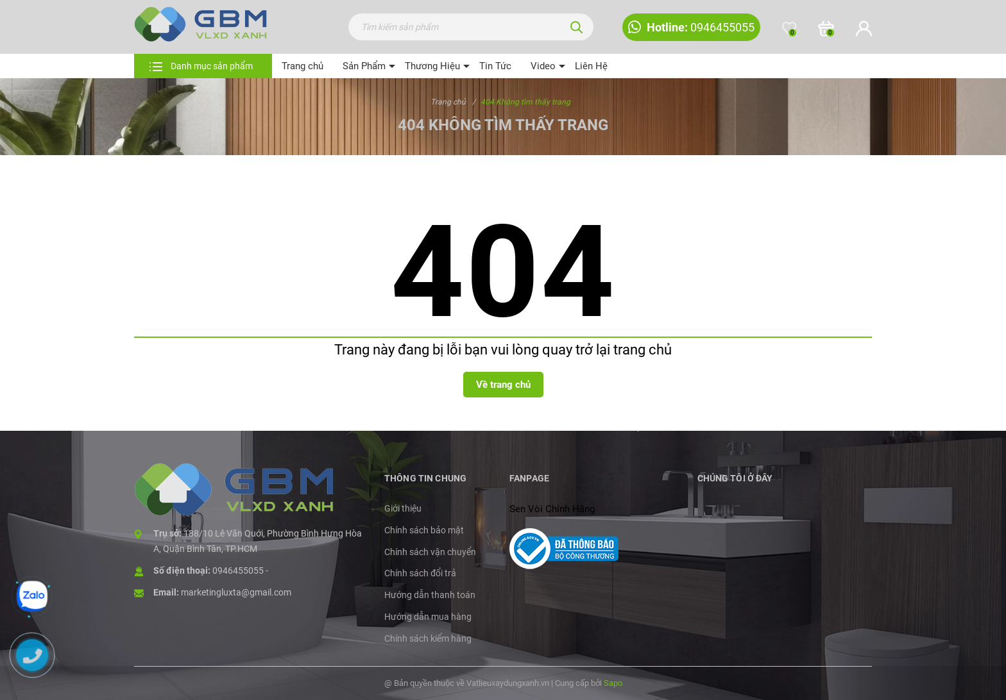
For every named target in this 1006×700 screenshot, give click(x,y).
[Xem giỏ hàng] (826, 29)
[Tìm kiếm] (577, 26)
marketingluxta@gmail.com (236, 592)
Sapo (613, 683)
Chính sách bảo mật (424, 530)
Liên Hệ (591, 66)
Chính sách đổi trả (420, 573)
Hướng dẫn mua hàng (428, 617)
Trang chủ (302, 66)
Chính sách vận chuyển (430, 552)
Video (543, 66)
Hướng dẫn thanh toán (429, 595)
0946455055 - (240, 570)
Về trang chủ (503, 384)
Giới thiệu (403, 508)
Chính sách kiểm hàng (428, 638)
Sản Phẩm (364, 66)
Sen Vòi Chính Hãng (552, 509)
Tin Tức (495, 66)
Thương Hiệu (432, 66)
